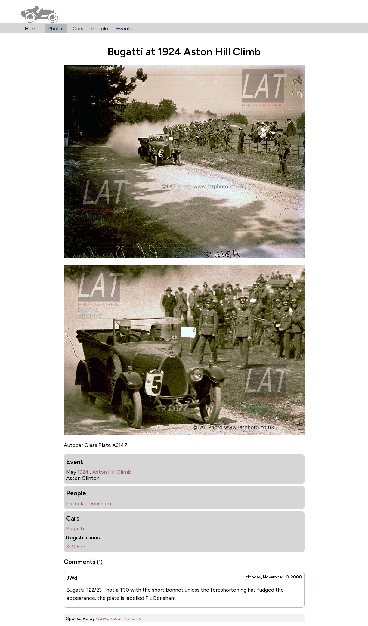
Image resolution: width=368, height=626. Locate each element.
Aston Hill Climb (111, 472)
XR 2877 (76, 546)
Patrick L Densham (88, 503)
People (99, 28)
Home (32, 28)
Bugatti (75, 528)
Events (124, 28)
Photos (56, 28)
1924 (83, 472)
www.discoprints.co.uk (118, 618)
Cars (78, 28)
